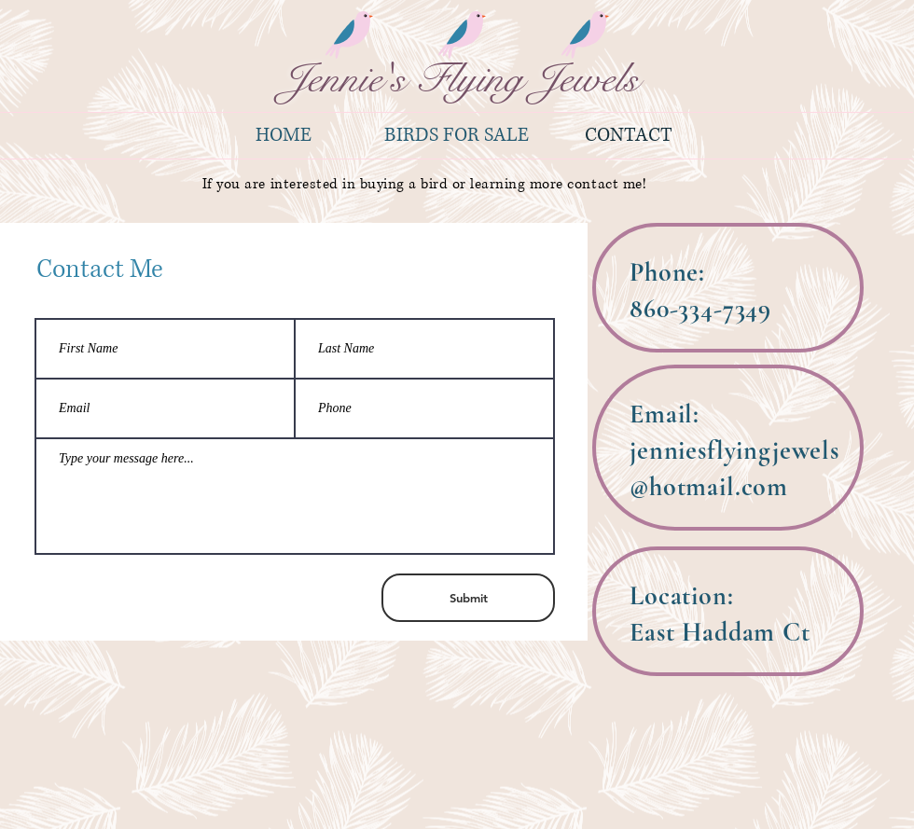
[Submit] (468, 597)
